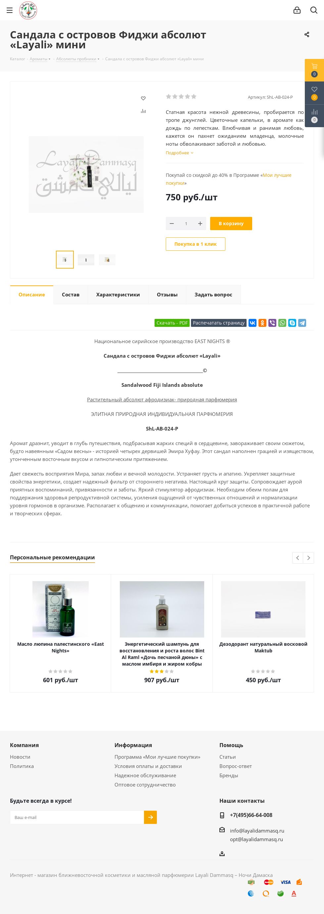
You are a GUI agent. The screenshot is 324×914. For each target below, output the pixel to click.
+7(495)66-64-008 (251, 815)
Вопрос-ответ (235, 766)
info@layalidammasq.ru (257, 830)
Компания (24, 745)
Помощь (231, 745)
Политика (22, 766)
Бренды (228, 775)
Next (308, 558)
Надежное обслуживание (145, 775)
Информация (133, 745)
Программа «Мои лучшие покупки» (157, 756)
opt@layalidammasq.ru (256, 839)
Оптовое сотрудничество (145, 784)
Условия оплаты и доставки (148, 766)
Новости (20, 756)
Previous (298, 558)
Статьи (227, 756)
